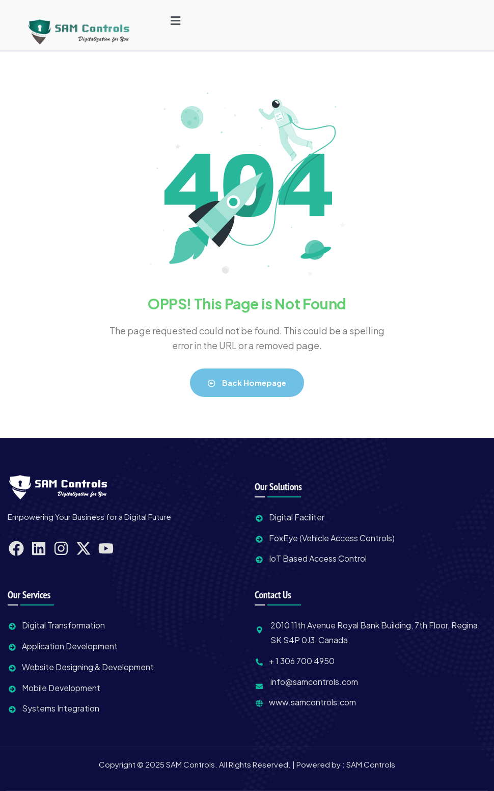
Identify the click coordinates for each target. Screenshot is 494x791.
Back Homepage (247, 382)
